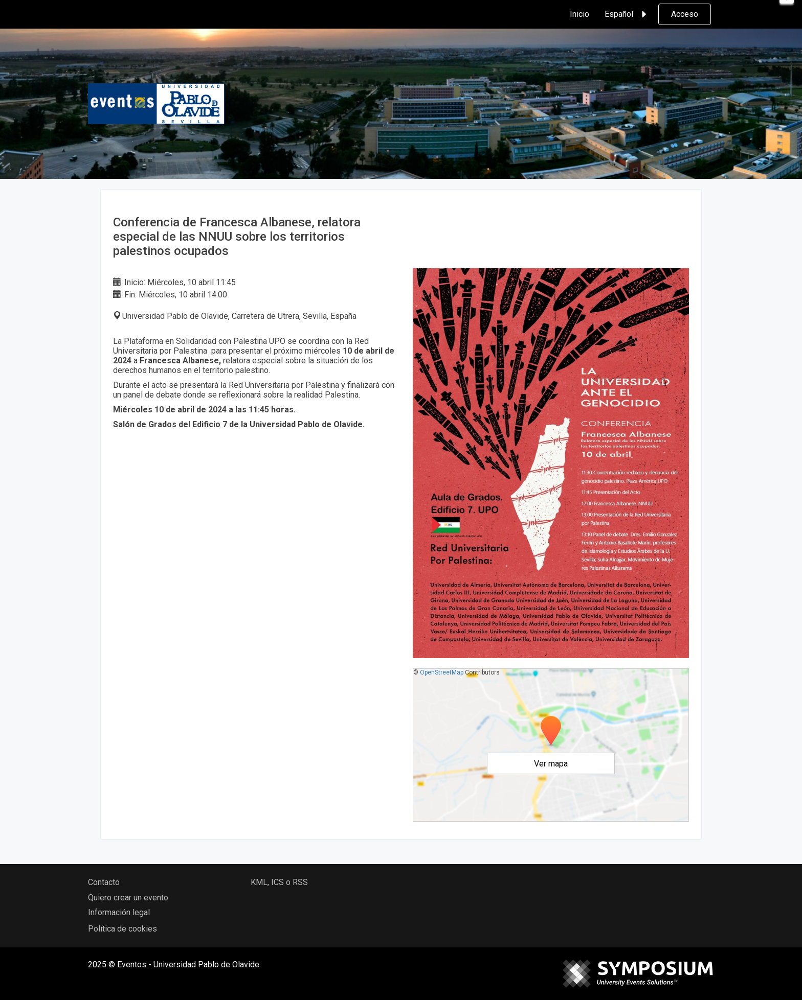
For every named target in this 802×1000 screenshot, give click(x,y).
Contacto (104, 882)
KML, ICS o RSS (279, 882)
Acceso (684, 14)
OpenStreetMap (441, 672)
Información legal (119, 912)
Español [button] (627, 14)
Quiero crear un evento (128, 897)
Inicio (579, 14)
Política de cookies (122, 929)
